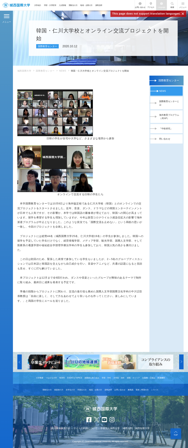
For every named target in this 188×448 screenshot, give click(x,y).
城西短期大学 (142, 428)
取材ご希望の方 (142, 390)
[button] (19, 362)
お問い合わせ (140, 7)
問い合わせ (164, 139)
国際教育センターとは (169, 103)
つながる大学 (51, 378)
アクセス (150, 7)
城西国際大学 (24, 71)
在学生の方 (70, 390)
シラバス (154, 390)
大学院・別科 (118, 378)
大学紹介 (37, 5)
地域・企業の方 (86, 5)
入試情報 (62, 5)
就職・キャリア (133, 378)
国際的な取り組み (92, 378)
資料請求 (98, 5)
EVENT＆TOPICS (74, 378)
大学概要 (39, 378)
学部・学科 (106, 378)
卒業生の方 (82, 390)
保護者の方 (58, 390)
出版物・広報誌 (148, 378)
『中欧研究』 (165, 128)
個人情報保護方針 (61, 428)
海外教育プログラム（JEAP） (169, 117)
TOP (176, 435)
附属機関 (161, 378)
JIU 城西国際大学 (16, 5)
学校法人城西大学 (110, 428)
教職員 (130, 390)
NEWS (62, 71)
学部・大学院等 (50, 5)
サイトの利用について (86, 428)
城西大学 (127, 428)
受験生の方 (73, 5)
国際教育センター (45, 71)
